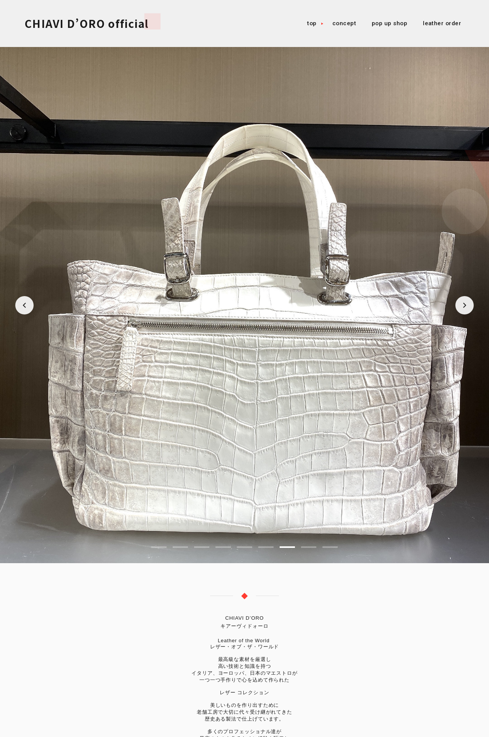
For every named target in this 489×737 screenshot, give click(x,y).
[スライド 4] (223, 547)
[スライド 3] (201, 547)
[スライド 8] (308, 547)
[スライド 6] (266, 547)
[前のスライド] (24, 305)
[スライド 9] (330, 547)
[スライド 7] (287, 547)
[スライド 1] (159, 547)
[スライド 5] (244, 547)
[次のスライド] (464, 305)
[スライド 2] (180, 547)
